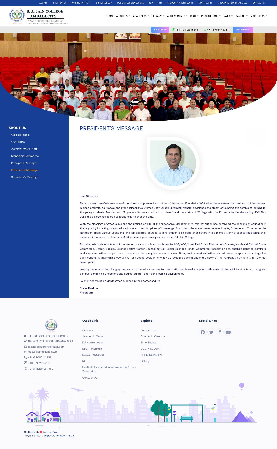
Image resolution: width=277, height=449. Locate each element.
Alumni (43, 3)
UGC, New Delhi (150, 349)
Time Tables (148, 342)
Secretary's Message (24, 177)
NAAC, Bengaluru (93, 355)
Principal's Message (23, 163)
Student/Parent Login (180, 3)
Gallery (145, 361)
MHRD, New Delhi (151, 355)
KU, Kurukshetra (92, 342)
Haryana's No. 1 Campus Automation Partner (49, 435)
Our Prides (18, 142)
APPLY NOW (160, 30)
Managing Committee (25, 156)
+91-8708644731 (216, 29)
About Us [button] (122, 16)
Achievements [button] (176, 16)
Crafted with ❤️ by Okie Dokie (41, 432)
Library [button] (157, 16)
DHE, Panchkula (92, 349)
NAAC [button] (227, 16)
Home (110, 16)
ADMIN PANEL (243, 30)
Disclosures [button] (103, 3)
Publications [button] (210, 16)
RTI (160, 3)
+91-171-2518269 (185, 29)
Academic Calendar (153, 336)
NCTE (85, 361)
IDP (151, 3)
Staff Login (205, 3)
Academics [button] (140, 16)
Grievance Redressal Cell (232, 3)
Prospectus (60, 3)
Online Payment (81, 3)
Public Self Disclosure (130, 3)
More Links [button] (258, 16)
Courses (87, 330)
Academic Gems (92, 336)
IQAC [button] (193, 16)
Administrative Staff (24, 149)
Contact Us (259, 3)
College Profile (20, 135)
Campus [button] (240, 16)
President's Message (24, 170)
